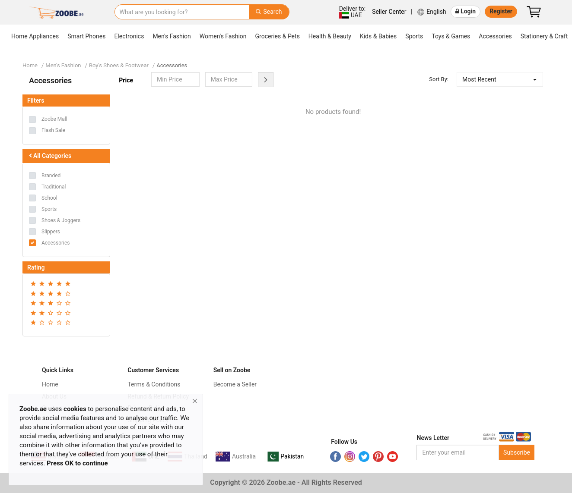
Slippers (50, 232)
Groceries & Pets (277, 36)
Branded (50, 176)
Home (30, 65)
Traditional (53, 187)
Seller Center (389, 11)
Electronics (129, 36)
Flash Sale (53, 130)
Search (269, 11)
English (431, 12)
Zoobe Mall (54, 119)
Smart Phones (86, 36)
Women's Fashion (223, 36)
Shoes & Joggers (60, 220)
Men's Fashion (172, 36)
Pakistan (292, 456)
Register (500, 11)
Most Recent (479, 79)
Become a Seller (235, 384)
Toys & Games (451, 36)
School (49, 198)
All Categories (49, 155)
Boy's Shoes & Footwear (119, 65)
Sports (414, 36)
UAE (351, 12)
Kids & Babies (378, 36)
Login (465, 11)
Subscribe (516, 452)
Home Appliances (35, 36)
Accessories (495, 36)
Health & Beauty (329, 36)
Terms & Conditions (153, 384)
